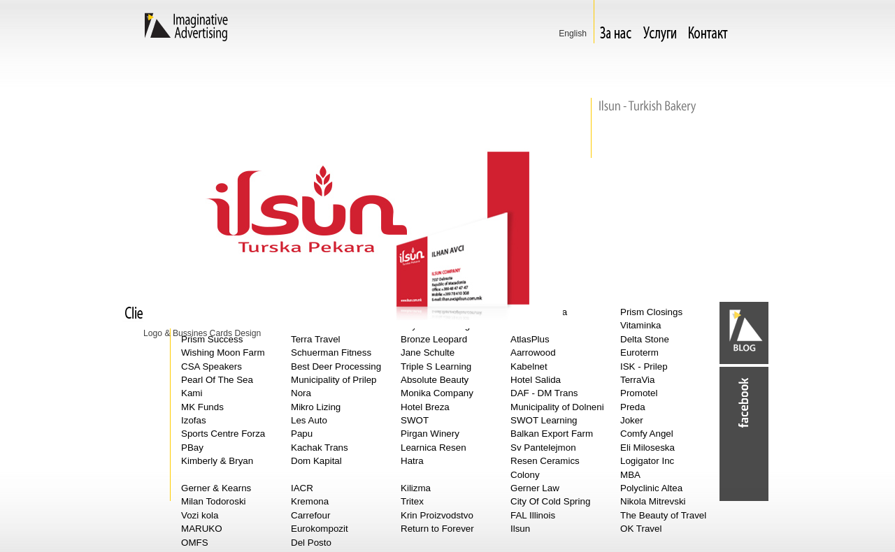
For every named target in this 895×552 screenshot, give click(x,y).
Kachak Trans (319, 447)
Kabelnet (528, 366)
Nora (301, 393)
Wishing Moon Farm (223, 352)
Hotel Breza (425, 407)
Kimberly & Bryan (217, 461)
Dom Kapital (316, 461)
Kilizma (416, 488)
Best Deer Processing (336, 366)
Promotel (638, 393)
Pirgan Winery (430, 433)
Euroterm (639, 352)
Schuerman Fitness (331, 352)
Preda (632, 407)
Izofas (193, 420)
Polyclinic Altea (651, 488)
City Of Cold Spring (550, 501)
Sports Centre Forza (223, 433)
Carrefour (310, 515)
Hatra (412, 461)
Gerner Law (534, 488)
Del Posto (311, 542)
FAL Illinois (532, 515)
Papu (302, 433)
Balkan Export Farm (551, 433)
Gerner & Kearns (216, 488)
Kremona (310, 501)
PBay (192, 447)
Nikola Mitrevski (653, 501)
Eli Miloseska (647, 447)
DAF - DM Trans (544, 393)
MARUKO (201, 528)
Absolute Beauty (434, 380)
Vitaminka (640, 325)
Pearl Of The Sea (217, 380)
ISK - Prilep (644, 366)
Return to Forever (437, 528)
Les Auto (309, 420)
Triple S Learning (436, 366)
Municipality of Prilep (334, 380)
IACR (302, 488)
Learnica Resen (433, 447)
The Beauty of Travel (663, 515)
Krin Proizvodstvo (437, 515)
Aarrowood (533, 352)
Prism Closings (651, 312)
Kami (191, 393)
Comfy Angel (646, 433)
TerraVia (637, 380)
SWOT (415, 420)
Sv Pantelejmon (543, 447)
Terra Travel (316, 339)
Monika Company (437, 393)
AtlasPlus (530, 339)
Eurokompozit (319, 528)
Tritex (412, 501)
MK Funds (202, 407)
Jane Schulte (427, 352)
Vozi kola (199, 515)
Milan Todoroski (213, 501)
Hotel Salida (535, 380)
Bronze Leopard (434, 339)
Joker (631, 420)
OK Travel (640, 528)
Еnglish (573, 33)
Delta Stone (644, 339)
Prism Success (212, 339)
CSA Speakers (211, 366)
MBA (630, 475)
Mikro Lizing (316, 407)
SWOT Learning (544, 420)
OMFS (194, 542)
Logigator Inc (647, 461)
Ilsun (520, 528)
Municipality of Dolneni (557, 407)
